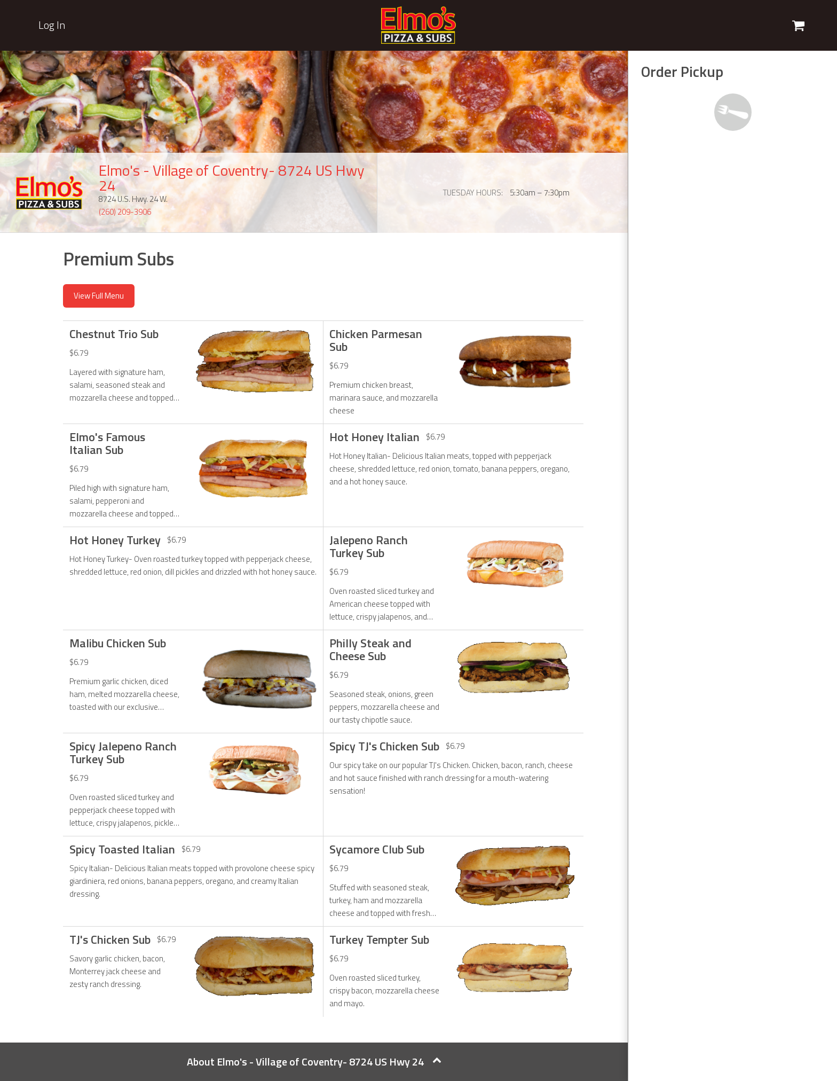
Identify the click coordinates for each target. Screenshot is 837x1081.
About (314, 1061)
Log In (51, 25)
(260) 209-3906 (125, 212)
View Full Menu (99, 295)
